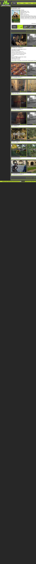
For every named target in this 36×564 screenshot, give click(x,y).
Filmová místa (20, 27)
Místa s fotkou (31, 27)
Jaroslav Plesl (20, 56)
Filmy (14, 3)
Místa (19, 3)
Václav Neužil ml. (28, 16)
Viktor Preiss (25, 15)
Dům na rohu (15, 93)
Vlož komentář (24, 60)
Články (29, 3)
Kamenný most (16, 158)
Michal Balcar (30, 15)
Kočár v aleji (15, 142)
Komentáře (19, 60)
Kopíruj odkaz (14, 60)
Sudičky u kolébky (17, 109)
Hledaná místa (26, 27)
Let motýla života (16, 77)
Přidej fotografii (30, 60)
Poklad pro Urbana (17, 47)
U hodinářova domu (17, 174)
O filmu (14, 26)
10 (34, 31)
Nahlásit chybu (4, 181)
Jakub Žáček (27, 17)
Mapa (24, 3)
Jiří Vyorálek (32, 17)
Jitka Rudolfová (26, 14)
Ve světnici (15, 126)
